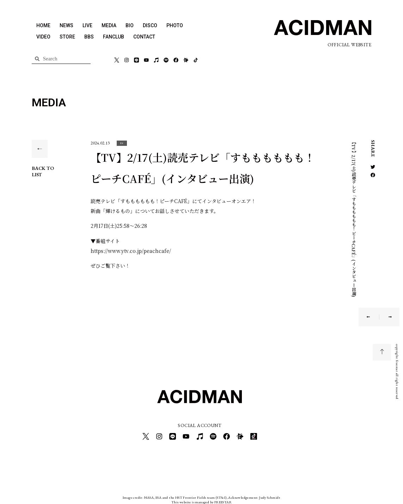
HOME (43, 25)
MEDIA (109, 25)
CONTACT (144, 37)
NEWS (66, 25)
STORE (67, 37)
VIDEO (43, 37)
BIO (130, 25)
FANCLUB (113, 37)
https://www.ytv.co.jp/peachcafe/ (131, 250)
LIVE (87, 25)
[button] (122, 143)
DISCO (150, 25)
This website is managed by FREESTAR (201, 498)
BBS (89, 37)
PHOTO (174, 25)
